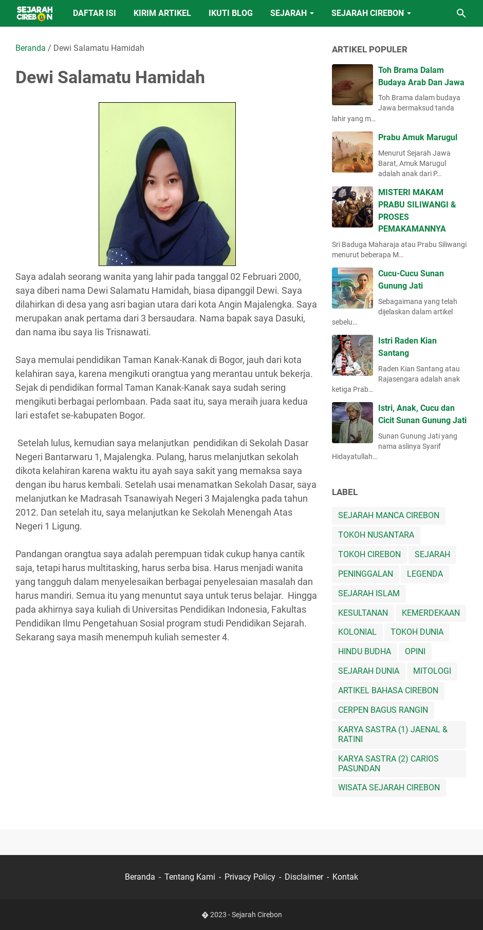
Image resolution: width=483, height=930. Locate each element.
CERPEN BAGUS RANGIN (383, 710)
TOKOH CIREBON (369, 554)
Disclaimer (304, 877)
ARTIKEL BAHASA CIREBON (388, 690)
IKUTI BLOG (231, 13)
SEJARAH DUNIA (368, 671)
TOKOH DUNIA (417, 632)
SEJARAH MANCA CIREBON (388, 515)
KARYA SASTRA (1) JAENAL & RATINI (393, 734)
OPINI (415, 651)
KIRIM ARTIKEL (162, 13)
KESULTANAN (363, 613)
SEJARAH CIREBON (367, 13)
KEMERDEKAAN (431, 613)
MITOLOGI (432, 671)
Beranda (140, 877)
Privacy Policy (250, 877)
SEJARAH (288, 13)
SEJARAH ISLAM (369, 593)
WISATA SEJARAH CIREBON (389, 787)
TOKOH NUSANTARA (376, 535)
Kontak (345, 877)
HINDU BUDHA (364, 651)
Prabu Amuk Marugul (417, 137)
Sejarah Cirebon (257, 914)
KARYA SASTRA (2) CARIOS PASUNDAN (388, 763)
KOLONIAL (357, 632)
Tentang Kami (189, 877)
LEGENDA (425, 574)
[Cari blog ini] (461, 13)
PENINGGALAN (365, 574)
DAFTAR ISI (94, 13)
